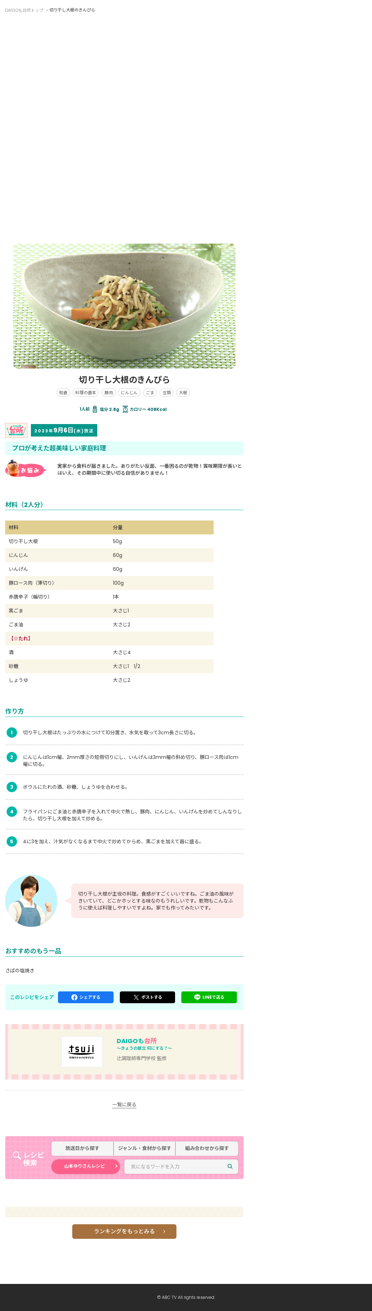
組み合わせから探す (207, 1148)
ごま (150, 393)
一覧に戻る (124, 1104)
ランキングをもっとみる (124, 1231)
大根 (183, 393)
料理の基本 (85, 393)
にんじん (129, 393)
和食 (63, 393)
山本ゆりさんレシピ (84, 1166)
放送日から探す (82, 1148)
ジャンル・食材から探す (144, 1148)
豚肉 (109, 393)
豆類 (167, 393)
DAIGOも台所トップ (24, 10)
